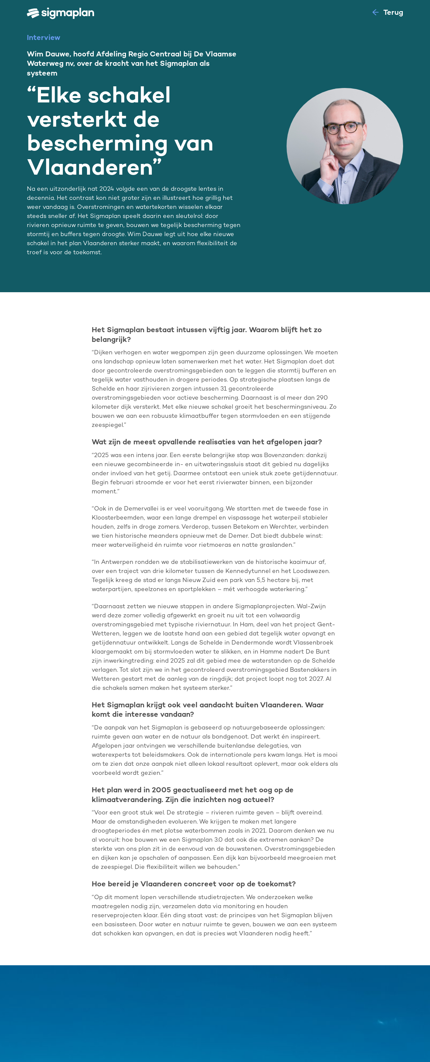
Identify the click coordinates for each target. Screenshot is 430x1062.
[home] (63, 13)
